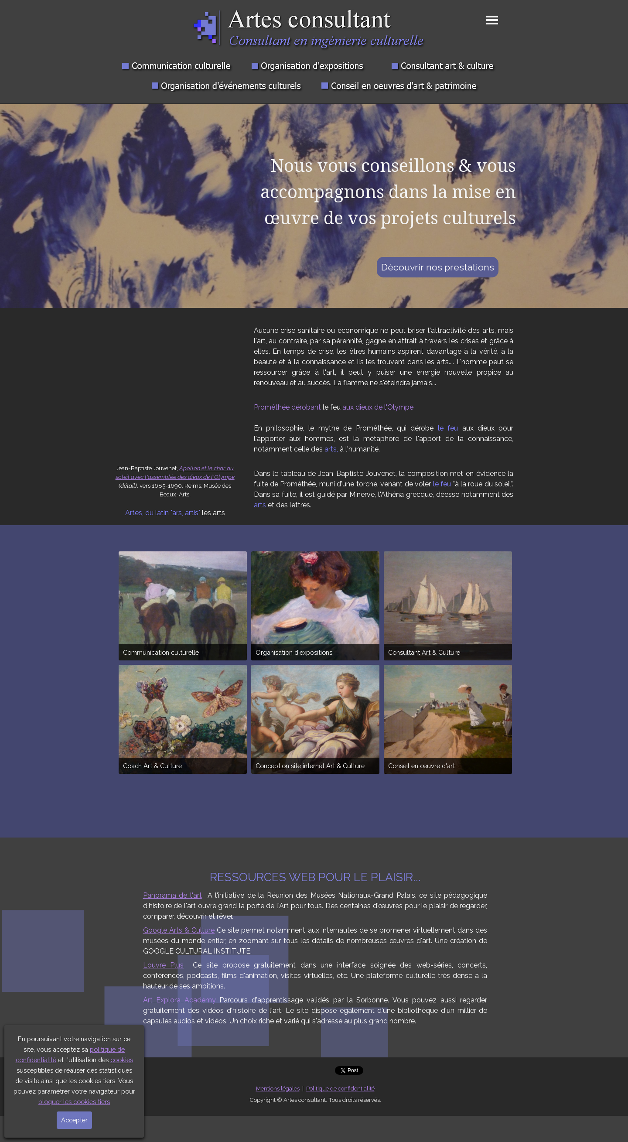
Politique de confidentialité (340, 1088)
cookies (121, 1059)
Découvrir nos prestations (437, 267)
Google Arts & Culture (179, 930)
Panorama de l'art (172, 895)
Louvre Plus (163, 965)
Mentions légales (278, 1088)
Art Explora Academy (179, 1000)
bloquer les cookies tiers (74, 1101)
